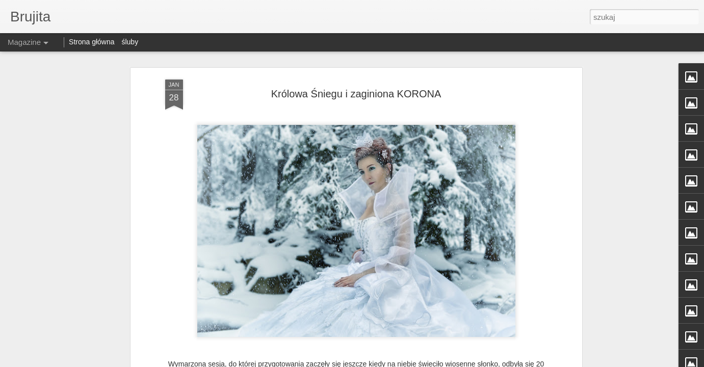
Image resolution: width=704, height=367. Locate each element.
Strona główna (92, 42)
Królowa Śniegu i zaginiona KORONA (356, 93)
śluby (129, 42)
